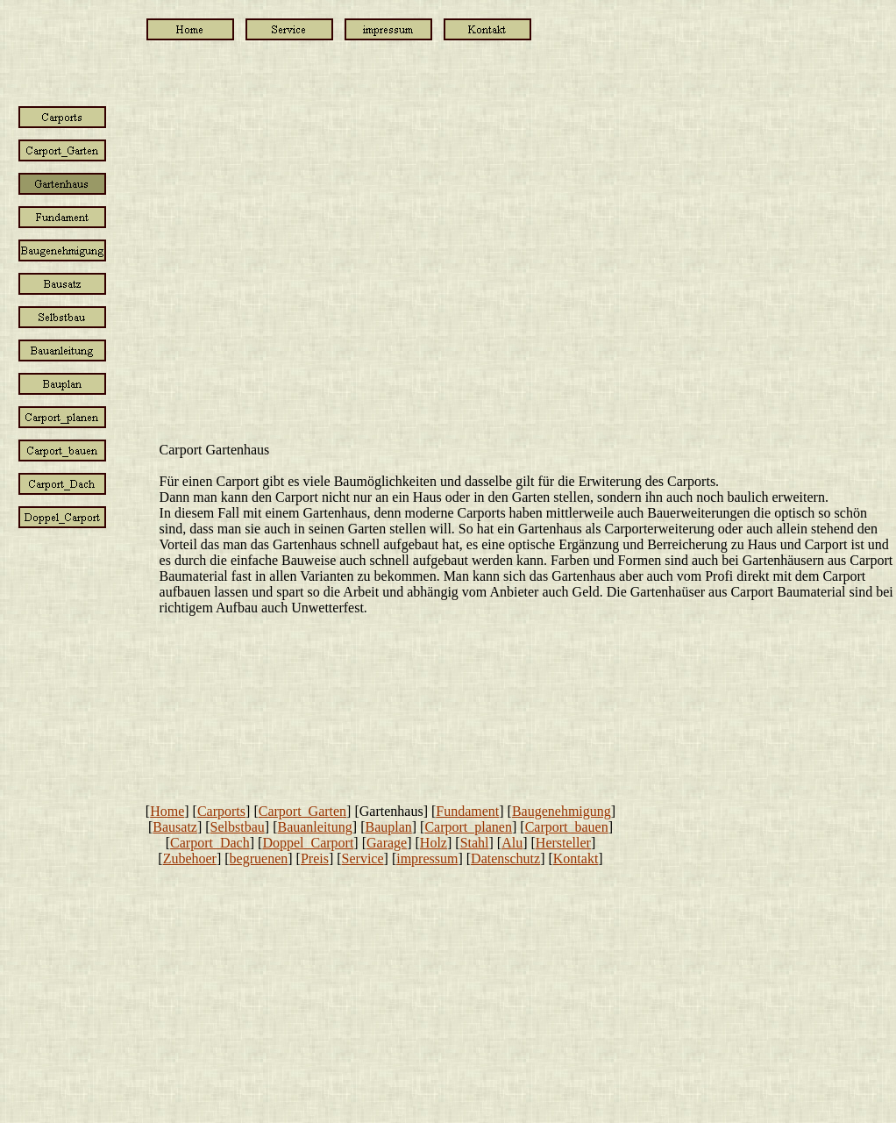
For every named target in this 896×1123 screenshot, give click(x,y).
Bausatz (175, 826)
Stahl (474, 842)
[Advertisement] (68, 809)
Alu (512, 842)
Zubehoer (190, 858)
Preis (315, 858)
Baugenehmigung (561, 811)
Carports (221, 811)
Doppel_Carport (307, 842)
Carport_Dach (210, 842)
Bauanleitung (314, 826)
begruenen (259, 858)
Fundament (467, 811)
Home (167, 811)
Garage (386, 842)
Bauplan (388, 826)
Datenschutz (505, 858)
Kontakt (576, 858)
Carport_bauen (566, 826)
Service (363, 858)
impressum (427, 858)
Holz (433, 842)
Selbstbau (237, 826)
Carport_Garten (302, 811)
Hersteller (563, 842)
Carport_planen (468, 826)
